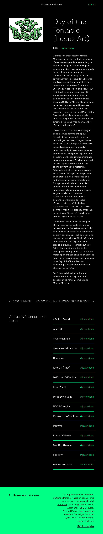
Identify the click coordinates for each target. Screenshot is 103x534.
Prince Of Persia (62, 436)
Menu (91, 5)
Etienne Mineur (62, 498)
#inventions (87, 319)
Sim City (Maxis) (62, 445)
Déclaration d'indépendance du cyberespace (62, 301)
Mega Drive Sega (62, 397)
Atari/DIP (58, 329)
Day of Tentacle (22, 301)
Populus (57, 426)
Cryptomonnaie (61, 339)
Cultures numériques (51, 5)
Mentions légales (85, 526)
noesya (68, 501)
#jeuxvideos (67, 48)
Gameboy (58, 358)
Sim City (58, 455)
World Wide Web (62, 465)
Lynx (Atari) (59, 387)
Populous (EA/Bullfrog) (66, 416)
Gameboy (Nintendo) (65, 348)
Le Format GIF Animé (65, 377)
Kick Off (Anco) (61, 368)
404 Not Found (61, 319)
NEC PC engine (62, 407)
